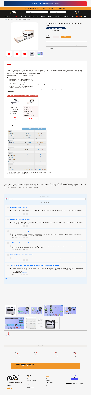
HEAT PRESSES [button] (58, 16)
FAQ (15, 63)
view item (15, 119)
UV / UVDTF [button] (43, 16)
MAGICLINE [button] (15, 16)
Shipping (28, 385)
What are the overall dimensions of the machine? (20, 219)
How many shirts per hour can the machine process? (21, 254)
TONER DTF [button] (31, 16)
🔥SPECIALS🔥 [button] (79, 16)
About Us (29, 375)
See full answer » (25, 272)
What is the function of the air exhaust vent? (19, 242)
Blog (28, 384)
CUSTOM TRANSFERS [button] (68, 16)
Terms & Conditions (30, 387)
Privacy (47, 384)
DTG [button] (37, 16)
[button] (44, 54)
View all (6, 278)
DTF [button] (21, 16)
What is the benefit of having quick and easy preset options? (23, 231)
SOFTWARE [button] (50, 16)
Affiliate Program (49, 382)
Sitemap (47, 385)
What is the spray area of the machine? (18, 207)
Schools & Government (31, 380)
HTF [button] (25, 16)
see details (43, 8)
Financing (48, 380)
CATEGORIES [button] (7, 16)
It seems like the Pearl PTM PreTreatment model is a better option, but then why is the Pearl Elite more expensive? (34, 265)
